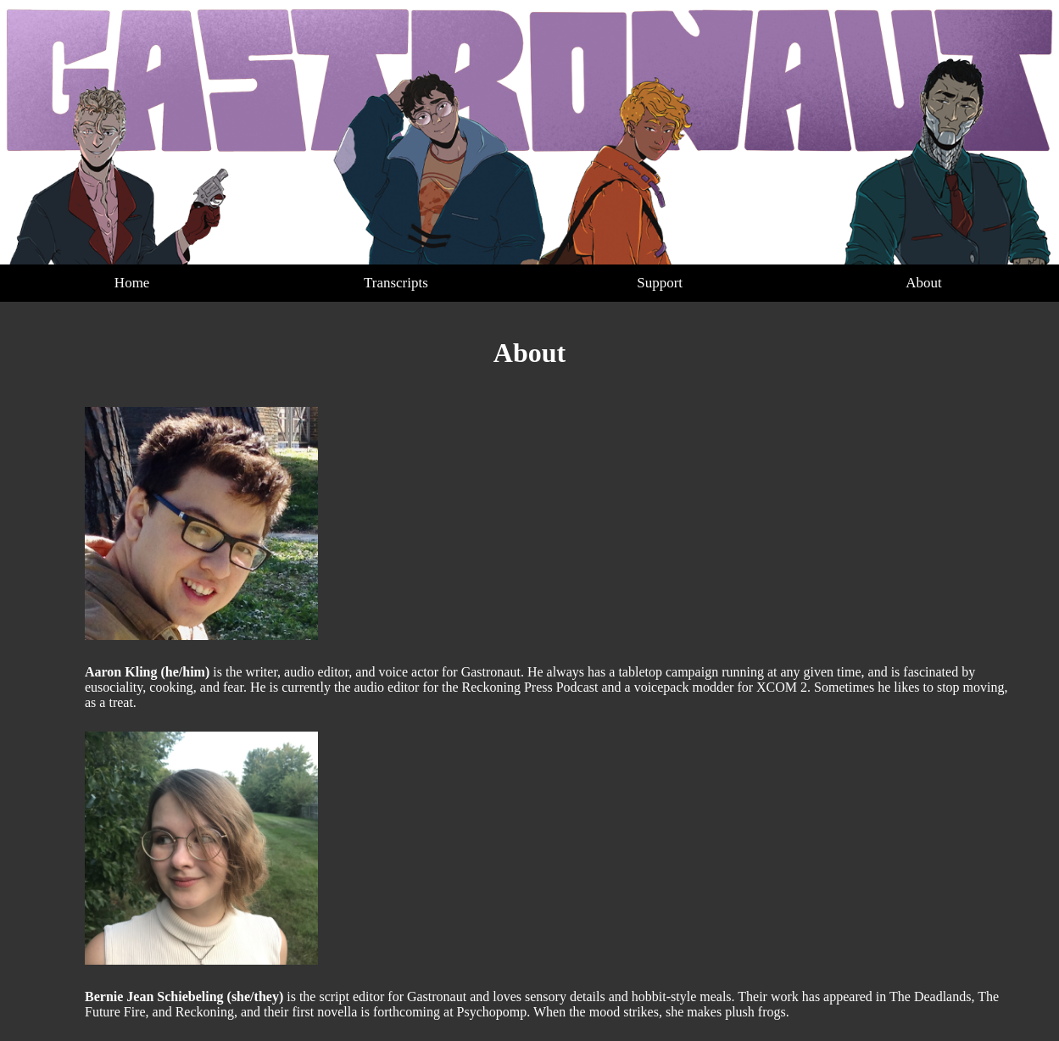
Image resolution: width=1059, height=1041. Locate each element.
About (924, 283)
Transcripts (396, 283)
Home (132, 283)
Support (660, 283)
